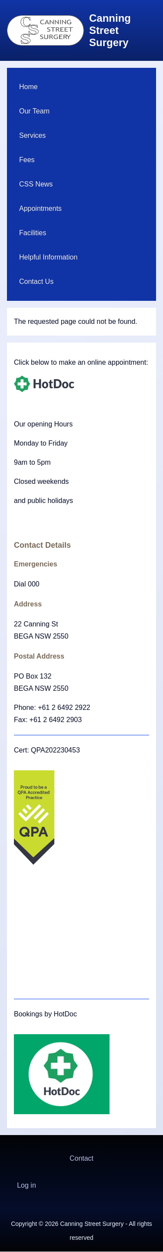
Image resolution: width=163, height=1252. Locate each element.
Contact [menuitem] (81, 1158)
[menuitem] (81, 87)
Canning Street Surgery (110, 30)
